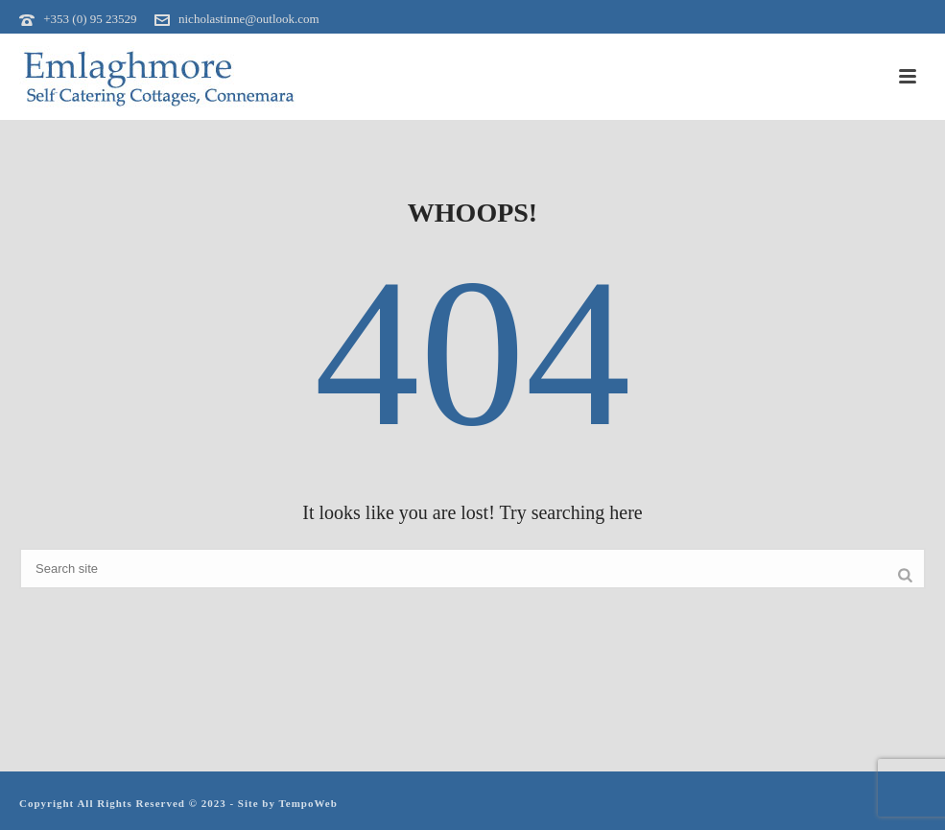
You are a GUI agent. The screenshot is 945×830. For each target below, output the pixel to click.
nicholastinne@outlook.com (248, 19)
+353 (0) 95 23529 (89, 19)
